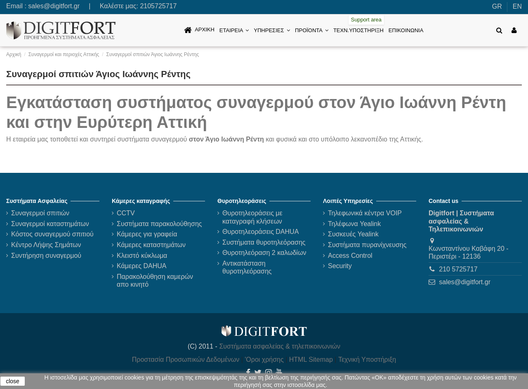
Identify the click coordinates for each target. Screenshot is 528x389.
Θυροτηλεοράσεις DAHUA (260, 231)
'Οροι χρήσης (264, 359)
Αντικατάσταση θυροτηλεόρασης (247, 267)
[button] (234, 30)
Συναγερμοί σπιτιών (40, 213)
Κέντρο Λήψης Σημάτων (46, 244)
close (12, 381)
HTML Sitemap (311, 359)
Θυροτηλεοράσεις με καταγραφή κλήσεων (252, 217)
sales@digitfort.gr (54, 5)
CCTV (126, 213)
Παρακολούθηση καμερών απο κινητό (155, 280)
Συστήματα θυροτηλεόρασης (264, 242)
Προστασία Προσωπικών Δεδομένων (186, 359)
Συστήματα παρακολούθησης (159, 223)
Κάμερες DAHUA (141, 265)
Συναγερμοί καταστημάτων (50, 223)
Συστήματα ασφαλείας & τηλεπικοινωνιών (279, 346)
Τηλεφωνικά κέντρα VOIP (365, 213)
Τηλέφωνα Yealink (354, 223)
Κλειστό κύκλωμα (142, 255)
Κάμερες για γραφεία (147, 234)
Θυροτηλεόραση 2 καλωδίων (264, 252)
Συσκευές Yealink (353, 234)
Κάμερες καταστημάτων (151, 244)
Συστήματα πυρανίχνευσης (367, 244)
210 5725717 (458, 269)
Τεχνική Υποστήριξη (367, 359)
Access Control (350, 255)
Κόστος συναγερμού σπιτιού (52, 234)
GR (497, 6)
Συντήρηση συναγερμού (46, 255)
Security (340, 265)
